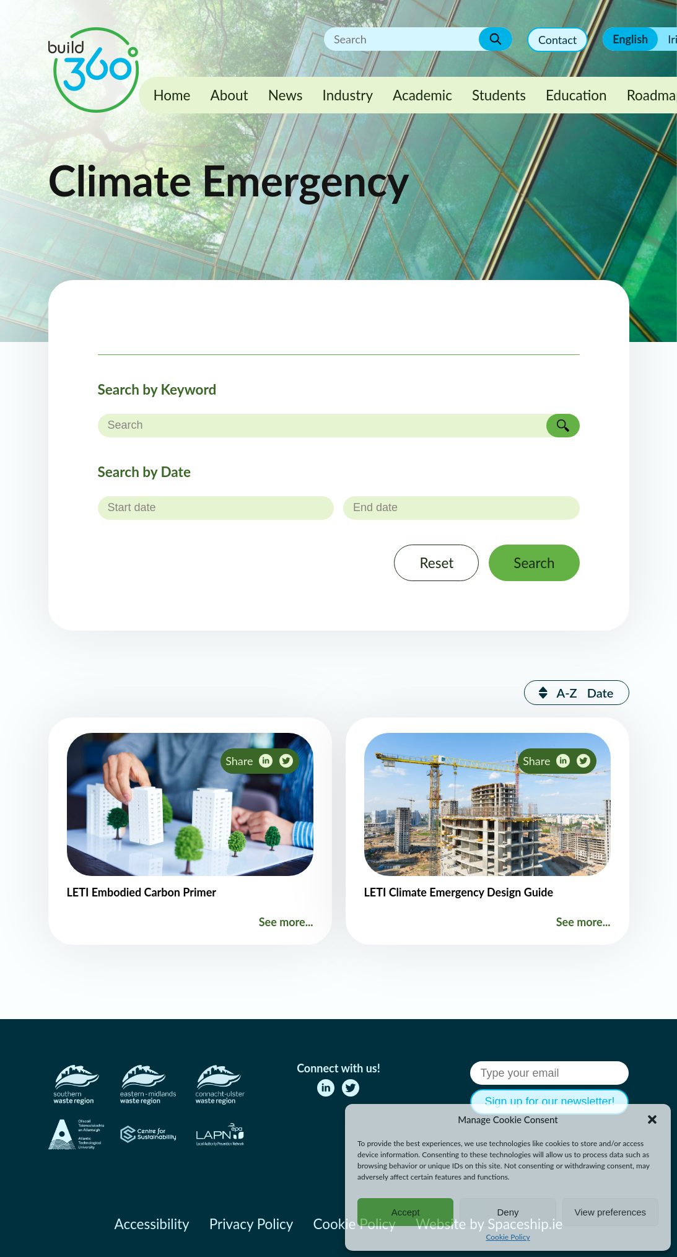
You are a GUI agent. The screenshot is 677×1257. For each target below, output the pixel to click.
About (229, 95)
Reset (436, 562)
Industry (348, 95)
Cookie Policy (508, 1237)
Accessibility (152, 1223)
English (630, 39)
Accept (405, 1212)
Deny (507, 1212)
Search (533, 562)
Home (172, 95)
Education (576, 95)
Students (499, 95)
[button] (652, 1119)
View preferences (611, 1212)
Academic (422, 95)
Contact (557, 39)
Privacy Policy (251, 1223)
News (285, 95)
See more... (286, 922)
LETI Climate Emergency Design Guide (459, 892)
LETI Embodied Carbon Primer (142, 892)
